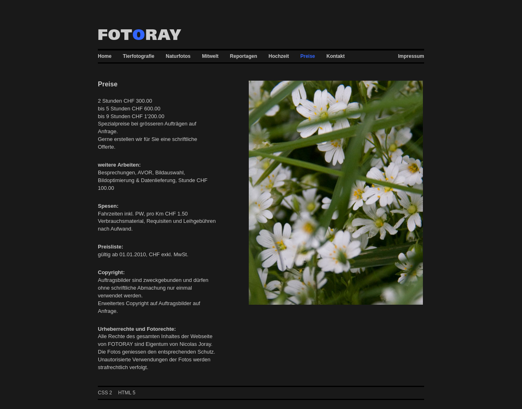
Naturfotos (178, 56)
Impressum (411, 56)
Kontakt (336, 56)
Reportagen (243, 56)
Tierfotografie (138, 56)
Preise (308, 56)
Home (104, 56)
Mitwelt (210, 56)
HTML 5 (126, 393)
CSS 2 (105, 393)
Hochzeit (279, 56)
